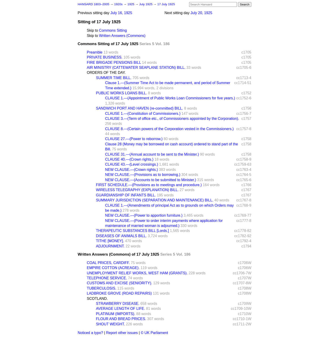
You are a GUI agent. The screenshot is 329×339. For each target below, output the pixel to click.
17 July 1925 (166, 4)
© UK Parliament (154, 333)
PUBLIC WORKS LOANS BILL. (121, 93)
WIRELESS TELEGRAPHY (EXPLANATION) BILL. (137, 190)
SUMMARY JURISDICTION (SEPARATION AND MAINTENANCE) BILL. (154, 200)
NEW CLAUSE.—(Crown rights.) (131, 170)
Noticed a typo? (90, 333)
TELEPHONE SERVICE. (107, 278)
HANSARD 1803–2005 (93, 4)
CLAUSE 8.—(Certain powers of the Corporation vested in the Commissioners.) (169, 129)
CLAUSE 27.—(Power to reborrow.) (134, 139)
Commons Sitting (113, 30)
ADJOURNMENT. (110, 246)
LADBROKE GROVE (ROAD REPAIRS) (119, 293)
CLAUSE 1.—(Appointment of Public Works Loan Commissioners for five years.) (170, 98)
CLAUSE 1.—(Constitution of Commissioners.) (142, 114)
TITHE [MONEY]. (110, 241)
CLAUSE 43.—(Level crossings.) (131, 164)
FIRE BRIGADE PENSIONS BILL (114, 62)
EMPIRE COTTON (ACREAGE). (113, 268)
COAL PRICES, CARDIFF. (108, 263)
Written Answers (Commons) (122, 36)
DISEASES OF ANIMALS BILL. (121, 236)
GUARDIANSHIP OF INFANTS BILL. (126, 195)
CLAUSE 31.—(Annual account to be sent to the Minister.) (152, 154)
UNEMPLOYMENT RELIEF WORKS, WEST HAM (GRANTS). (137, 273)
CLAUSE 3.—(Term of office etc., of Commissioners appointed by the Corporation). (172, 119)
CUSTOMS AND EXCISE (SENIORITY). (119, 283)
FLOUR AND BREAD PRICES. (121, 319)
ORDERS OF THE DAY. (106, 72)
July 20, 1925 (201, 13)
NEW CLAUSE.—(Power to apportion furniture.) (144, 215)
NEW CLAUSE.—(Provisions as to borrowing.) (142, 175)
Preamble (94, 52)
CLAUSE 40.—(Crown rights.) (129, 159)
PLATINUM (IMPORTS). (115, 314)
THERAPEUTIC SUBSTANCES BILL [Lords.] (132, 231)
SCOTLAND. (97, 298)
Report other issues (122, 333)
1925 (131, 4)
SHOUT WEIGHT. (110, 324)
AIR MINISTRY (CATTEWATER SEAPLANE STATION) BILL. (136, 67)
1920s (118, 4)
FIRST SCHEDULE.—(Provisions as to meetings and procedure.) (149, 185)
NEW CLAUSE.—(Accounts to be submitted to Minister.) (150, 180)
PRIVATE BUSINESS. (104, 57)
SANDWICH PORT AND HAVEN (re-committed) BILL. (139, 108)
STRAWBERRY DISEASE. (117, 304)
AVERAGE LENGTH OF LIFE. (120, 309)
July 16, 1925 (121, 13)
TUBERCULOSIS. (101, 288)
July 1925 (146, 4)
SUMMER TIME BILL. (113, 78)
